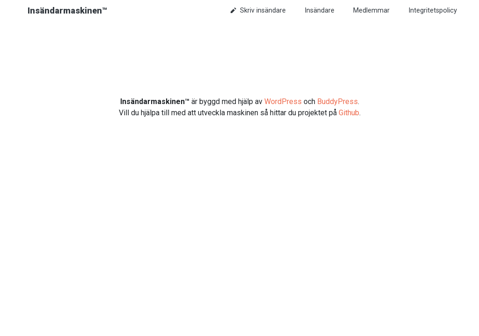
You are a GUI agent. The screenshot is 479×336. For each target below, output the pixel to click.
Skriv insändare (258, 10)
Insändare (319, 10)
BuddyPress (337, 101)
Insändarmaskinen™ (67, 10)
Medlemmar (371, 10)
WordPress (283, 101)
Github (349, 112)
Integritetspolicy (432, 10)
